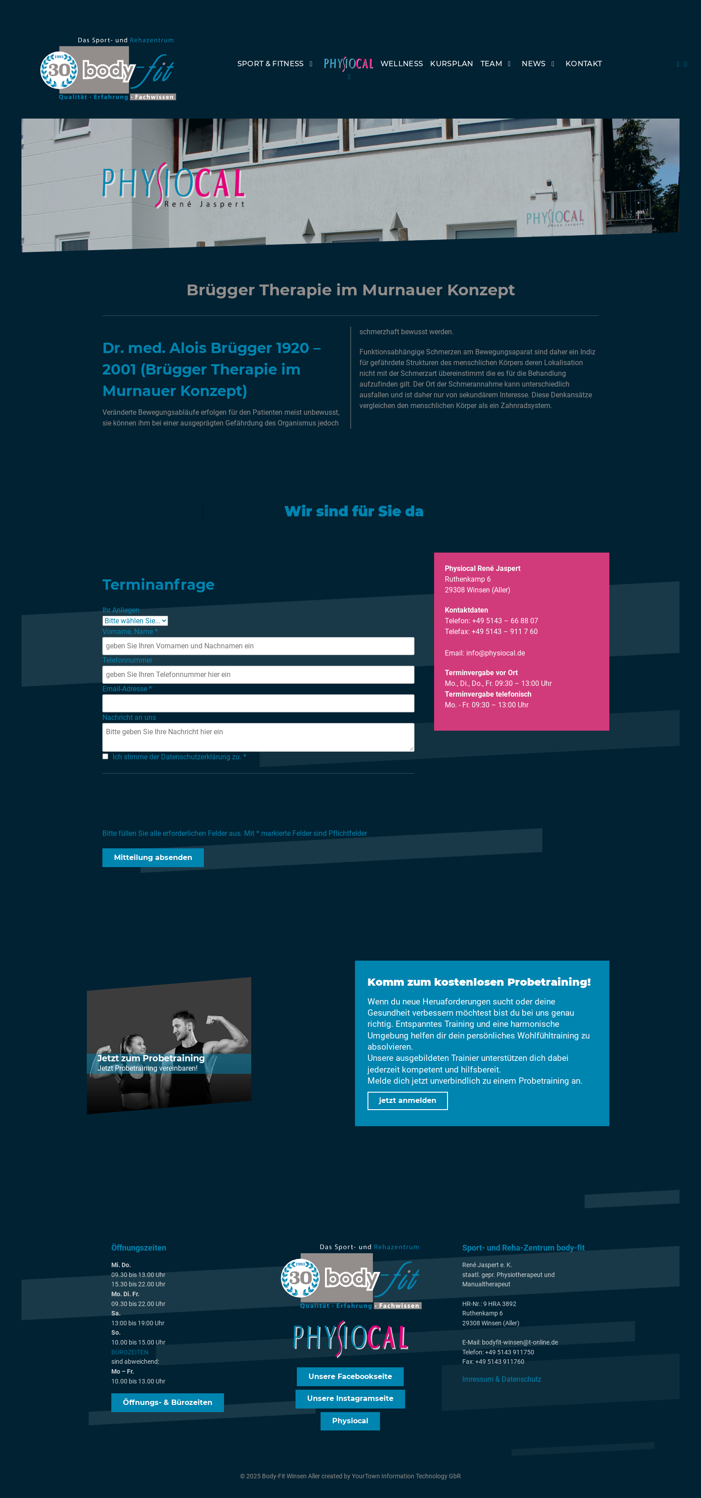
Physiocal (350, 1422)
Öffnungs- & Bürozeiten (167, 1403)
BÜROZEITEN (129, 1354)
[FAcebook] (678, 64)
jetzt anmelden (407, 1101)
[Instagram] (685, 64)
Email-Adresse (127, 689)
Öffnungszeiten (138, 1249)
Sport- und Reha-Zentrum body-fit (523, 1249)
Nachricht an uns (129, 718)
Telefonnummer (127, 660)
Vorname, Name (130, 632)
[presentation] (170, 802)
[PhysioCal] (348, 70)
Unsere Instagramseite (350, 1400)
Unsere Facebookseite (350, 1378)
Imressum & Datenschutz (501, 1380)
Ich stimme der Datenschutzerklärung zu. (179, 757)
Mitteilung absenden (153, 858)
